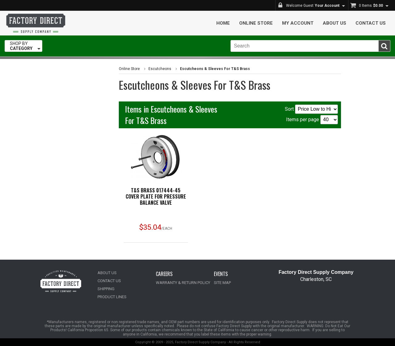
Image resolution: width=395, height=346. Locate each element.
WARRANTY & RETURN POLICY (183, 282)
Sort (311, 109)
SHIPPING (106, 288)
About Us (334, 23)
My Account (298, 23)
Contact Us (371, 23)
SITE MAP (222, 282)
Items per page (312, 119)
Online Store (256, 23)
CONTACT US (109, 280)
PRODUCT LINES (112, 297)
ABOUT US (107, 272)
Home (223, 23)
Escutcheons (159, 69)
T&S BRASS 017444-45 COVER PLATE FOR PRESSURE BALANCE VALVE (156, 196)
